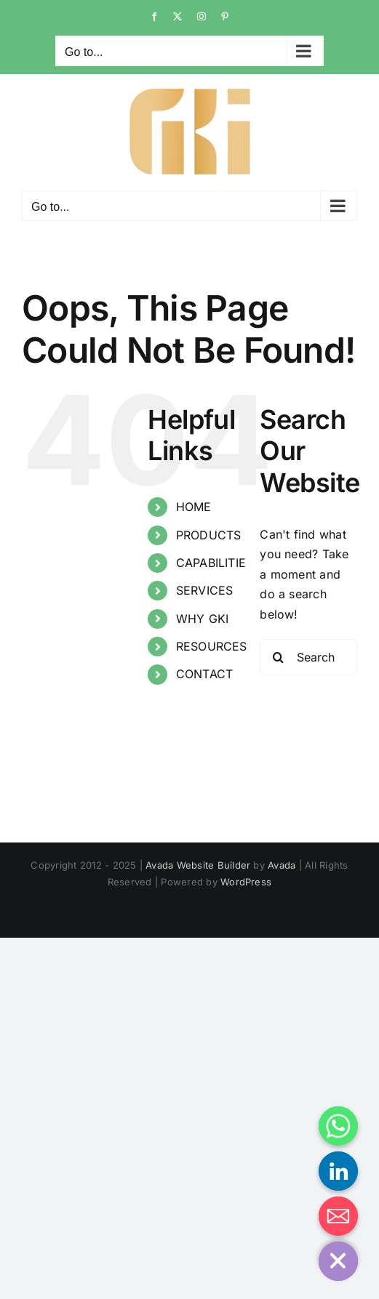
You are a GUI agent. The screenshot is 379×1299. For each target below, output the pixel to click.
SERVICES (205, 590)
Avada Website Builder (197, 865)
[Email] (338, 1216)
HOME (194, 506)
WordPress (245, 882)
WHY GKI (202, 618)
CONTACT (205, 674)
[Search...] (308, 657)
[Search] (278, 657)
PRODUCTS (209, 535)
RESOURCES (211, 646)
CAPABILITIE (211, 562)
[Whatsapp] (338, 1126)
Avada (281, 865)
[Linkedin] (338, 1171)
